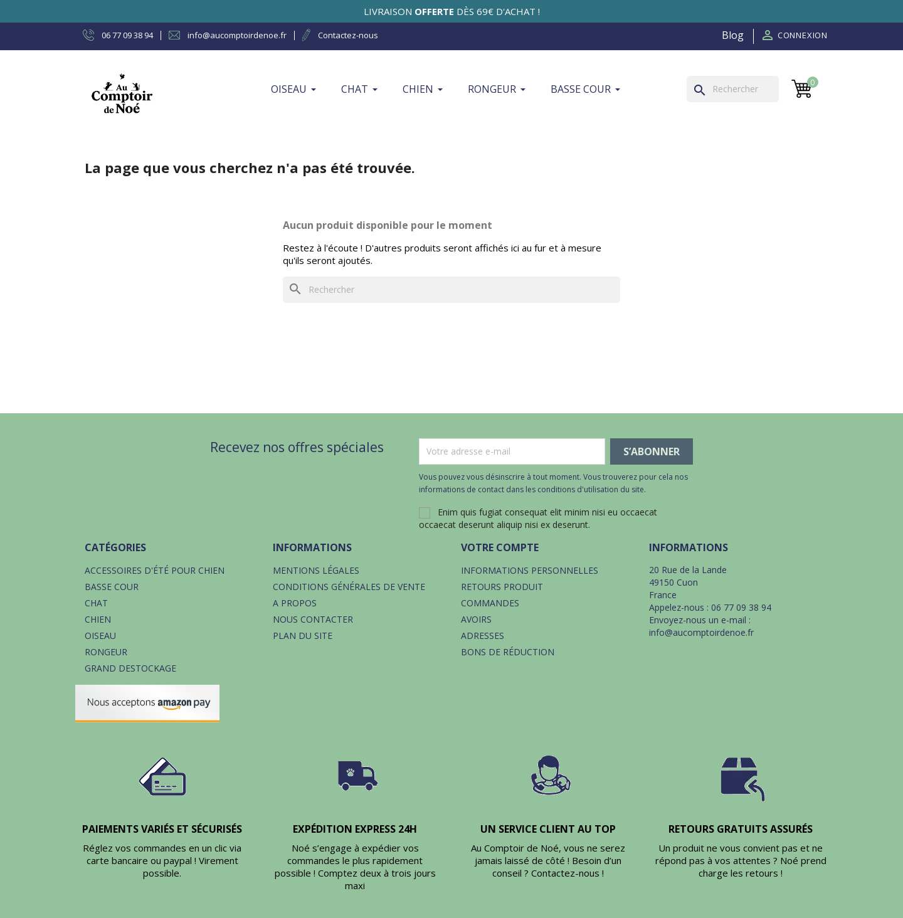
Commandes (490, 603)
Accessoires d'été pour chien (154, 570)
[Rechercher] (733, 89)
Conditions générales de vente (349, 587)
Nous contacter (313, 619)
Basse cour (112, 587)
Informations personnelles (529, 570)
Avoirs (476, 619)
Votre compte (500, 547)
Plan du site (302, 635)
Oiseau (100, 635)
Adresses (482, 635)
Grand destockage (130, 668)
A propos (295, 603)
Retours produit (502, 587)
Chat (96, 603)
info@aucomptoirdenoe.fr (701, 632)
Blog (733, 35)
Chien (98, 619)
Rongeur (106, 652)
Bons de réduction (507, 652)
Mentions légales (316, 570)
